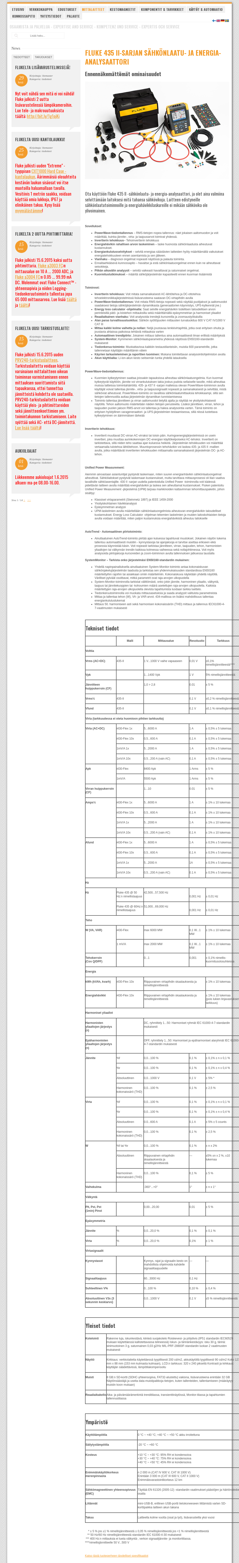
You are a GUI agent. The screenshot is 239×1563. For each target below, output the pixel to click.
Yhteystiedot (50, 16)
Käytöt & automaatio (206, 9)
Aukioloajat (26, 451)
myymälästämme (28, 210)
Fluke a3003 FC (50, 265)
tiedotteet (21, 57)
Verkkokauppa (41, 9)
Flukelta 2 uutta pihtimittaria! (44, 234)
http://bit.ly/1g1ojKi (43, 116)
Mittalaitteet (93, 9)
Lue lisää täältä (27, 427)
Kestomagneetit (123, 9)
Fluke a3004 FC (27, 277)
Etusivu (18, 9)
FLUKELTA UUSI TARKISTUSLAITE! (42, 328)
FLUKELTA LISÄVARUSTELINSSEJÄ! (42, 67)
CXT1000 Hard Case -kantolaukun (40, 174)
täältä (72, 299)
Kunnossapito (23, 16)
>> (29, 500)
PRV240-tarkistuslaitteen (36, 360)
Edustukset (67, 9)
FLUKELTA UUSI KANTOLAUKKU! (40, 139)
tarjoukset (43, 57)
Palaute (73, 16)
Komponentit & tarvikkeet (162, 9)
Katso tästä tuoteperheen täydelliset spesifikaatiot (116, 1555)
